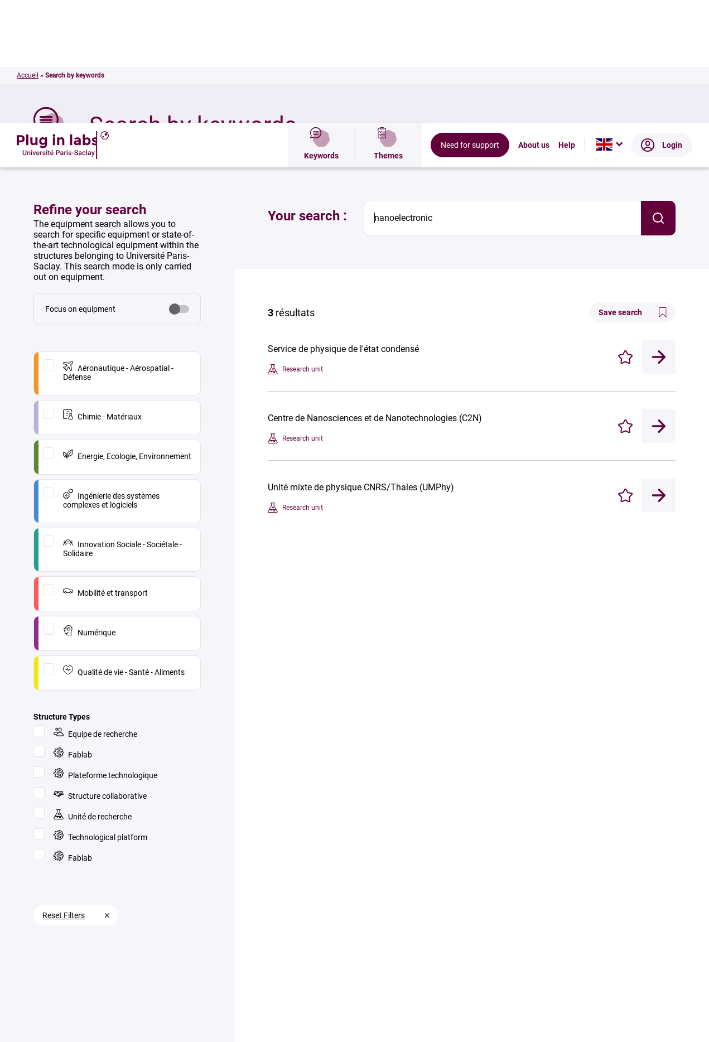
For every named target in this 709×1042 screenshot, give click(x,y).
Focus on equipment (80, 186)
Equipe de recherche (95, 610)
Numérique (89, 508)
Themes (388, 22)
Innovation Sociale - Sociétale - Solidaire (122, 424)
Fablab (73, 630)
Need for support (470, 22)
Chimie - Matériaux (102, 292)
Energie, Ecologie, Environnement (127, 332)
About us (533, 22)
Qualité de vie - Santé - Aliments (124, 548)
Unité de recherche (93, 692)
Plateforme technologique (105, 651)
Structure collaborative (100, 672)
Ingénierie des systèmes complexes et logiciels (111, 376)
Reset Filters (63, 792)
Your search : (307, 93)
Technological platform (100, 713)
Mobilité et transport (105, 469)
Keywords (321, 22)
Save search (633, 190)
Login (661, 22)
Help (566, 22)
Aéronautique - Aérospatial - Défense (118, 248)
